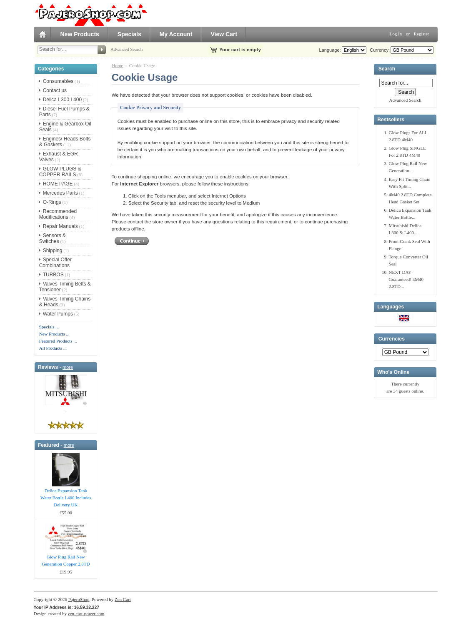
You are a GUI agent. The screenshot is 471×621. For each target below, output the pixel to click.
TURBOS (53, 275)
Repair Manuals (60, 226)
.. (66, 410)
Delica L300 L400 (62, 100)
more (68, 367)
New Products (79, 34)
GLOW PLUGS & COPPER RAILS (60, 172)
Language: (330, 50)
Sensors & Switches (52, 238)
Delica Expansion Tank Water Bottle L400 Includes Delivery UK (65, 497)
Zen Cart (123, 599)
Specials (129, 34)
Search (386, 69)
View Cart (224, 34)
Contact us (55, 90)
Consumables (58, 81)
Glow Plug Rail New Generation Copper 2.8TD (66, 560)
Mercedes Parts (60, 193)
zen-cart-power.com (86, 613)
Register (421, 33)
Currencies (391, 339)
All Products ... (53, 348)
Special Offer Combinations (55, 262)
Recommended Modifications (58, 214)
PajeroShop (79, 599)
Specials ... (49, 326)
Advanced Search (126, 49)
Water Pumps (58, 314)
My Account (176, 34)
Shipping (53, 250)
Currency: (378, 50)
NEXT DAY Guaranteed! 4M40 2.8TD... (406, 279)
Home (117, 65)
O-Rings (52, 202)
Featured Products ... (58, 340)
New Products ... (54, 333)
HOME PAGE (58, 184)
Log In (396, 33)
